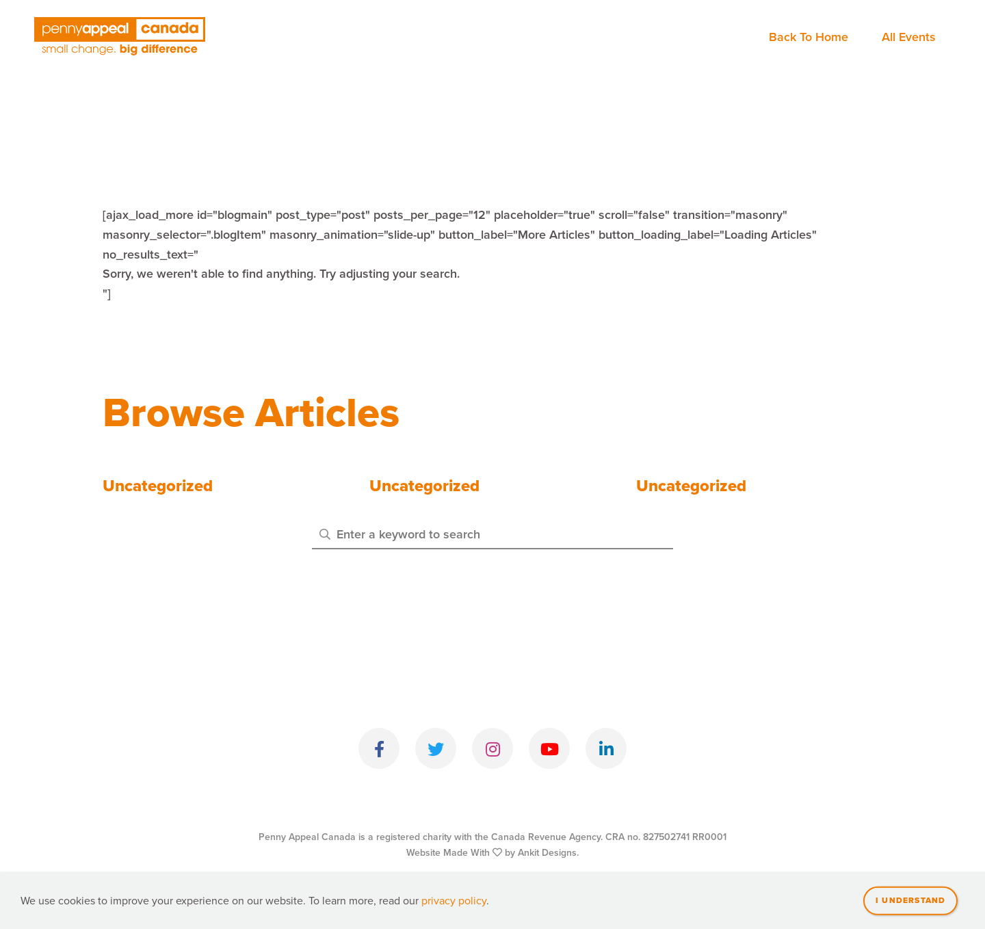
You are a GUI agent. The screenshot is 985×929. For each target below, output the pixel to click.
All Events (909, 37)
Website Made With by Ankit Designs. (492, 853)
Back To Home (808, 37)
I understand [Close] (910, 909)
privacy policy (453, 909)
